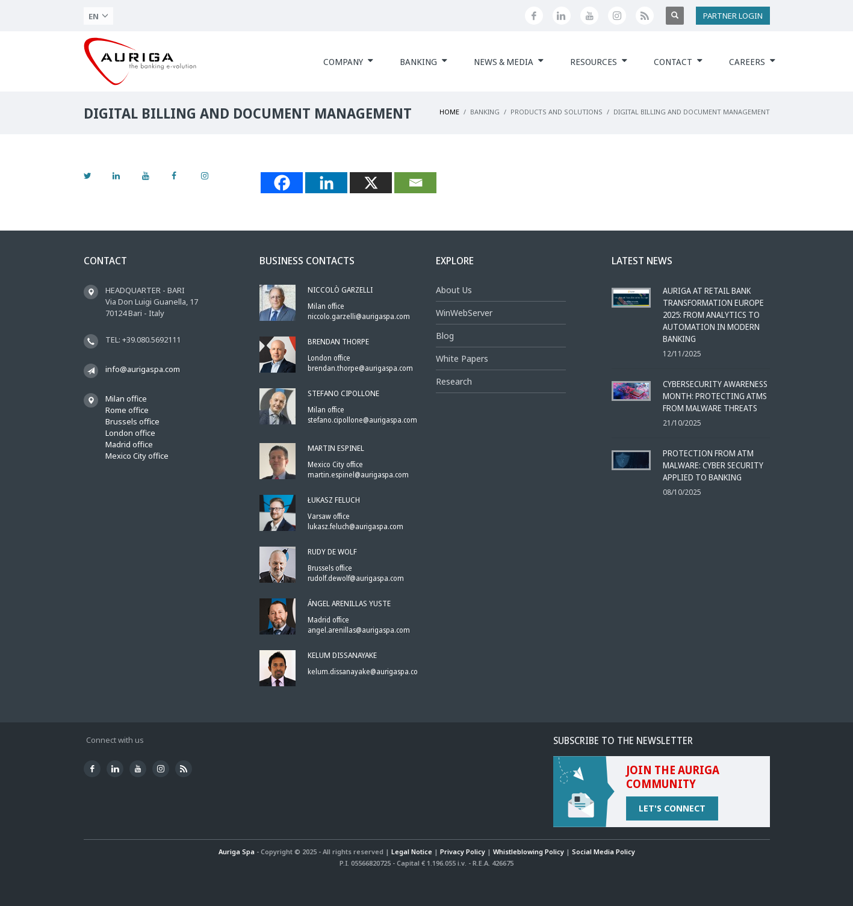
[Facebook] (534, 16)
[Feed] (645, 16)
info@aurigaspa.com (142, 369)
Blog (445, 335)
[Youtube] (589, 16)
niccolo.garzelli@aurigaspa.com (359, 316)
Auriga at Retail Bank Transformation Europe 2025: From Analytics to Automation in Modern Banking (713, 314)
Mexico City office (137, 455)
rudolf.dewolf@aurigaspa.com (356, 578)
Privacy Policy (462, 851)
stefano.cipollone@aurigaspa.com (362, 420)
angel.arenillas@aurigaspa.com (359, 630)
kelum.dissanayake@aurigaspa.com (366, 671)
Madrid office (129, 444)
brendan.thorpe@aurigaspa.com (360, 368)
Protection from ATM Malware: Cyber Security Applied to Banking (713, 465)
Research (454, 381)
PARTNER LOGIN (733, 16)
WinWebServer (464, 312)
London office (130, 432)
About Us (454, 290)
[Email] (415, 182)
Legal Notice (411, 851)
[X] (371, 182)
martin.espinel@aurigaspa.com (358, 475)
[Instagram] (617, 16)
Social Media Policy (603, 851)
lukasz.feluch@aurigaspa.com (355, 526)
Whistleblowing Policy (528, 851)
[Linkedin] (562, 16)
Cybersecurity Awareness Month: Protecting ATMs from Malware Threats (715, 396)
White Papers (462, 358)
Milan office (126, 398)
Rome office (127, 410)
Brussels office (132, 421)
